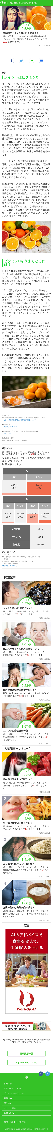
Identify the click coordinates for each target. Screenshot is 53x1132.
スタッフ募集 (10, 1108)
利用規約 (8, 1098)
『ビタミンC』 (7, 433)
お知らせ (8, 1083)
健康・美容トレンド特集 (15, 1122)
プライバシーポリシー (14, 1093)
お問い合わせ (10, 1113)
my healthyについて (26, 1062)
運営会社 (8, 1103)
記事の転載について (13, 1088)
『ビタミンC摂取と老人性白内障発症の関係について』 (19, 420)
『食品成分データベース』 (10, 427)
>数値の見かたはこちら (9, 566)
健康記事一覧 (26, 1053)
